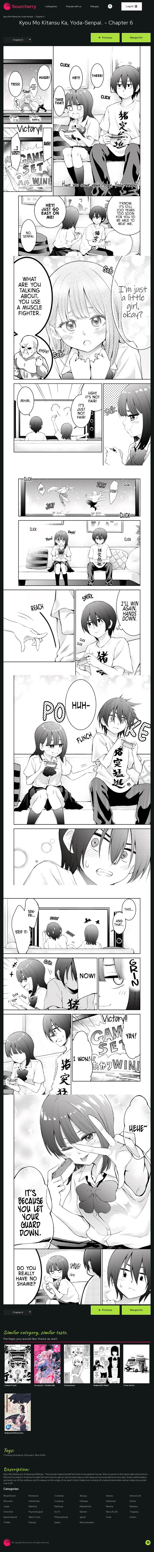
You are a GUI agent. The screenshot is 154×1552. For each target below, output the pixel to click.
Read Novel (9, 1495)
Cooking (58, 1501)
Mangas (95, 6)
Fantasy (84, 1501)
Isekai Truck (11, 1385)
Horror (133, 1501)
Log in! (131, 6)
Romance (33, 1495)
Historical (110, 1501)
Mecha (109, 1506)
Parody (32, 1522)
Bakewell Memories (14, 1433)
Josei (6, 1506)
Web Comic (34, 1517)
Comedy (58, 1495)
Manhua (33, 1506)
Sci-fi (57, 1511)
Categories (51, 6)
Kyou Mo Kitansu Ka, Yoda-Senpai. (18, 16)
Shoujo (83, 1495)
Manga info (136, 37)
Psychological (36, 1511)
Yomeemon (69, 1385)
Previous (105, 37)
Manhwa (58, 1506)
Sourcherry (19, 6)
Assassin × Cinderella (44, 1385)
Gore (108, 1517)
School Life (135, 1495)
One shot (8, 1511)
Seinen (83, 1511)
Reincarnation (87, 1522)
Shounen (8, 1501)
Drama (109, 1495)
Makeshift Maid (101, 1385)
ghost (83, 1517)
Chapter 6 (120, 22)
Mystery (134, 1506)
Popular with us (73, 6)
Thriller (6, 1522)
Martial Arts (85, 1506)
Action (133, 1517)
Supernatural (10, 1517)
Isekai (57, 1522)
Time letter (129, 1385)
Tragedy (134, 1511)
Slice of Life (112, 1511)
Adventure (34, 1501)
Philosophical (61, 1517)
